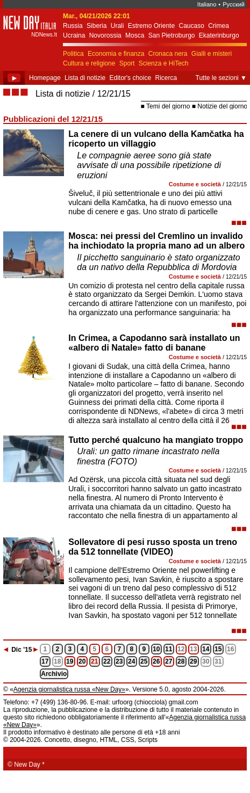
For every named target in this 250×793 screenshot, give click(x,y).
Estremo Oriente (151, 26)
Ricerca (166, 78)
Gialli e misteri (211, 53)
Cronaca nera (168, 53)
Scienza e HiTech (164, 63)
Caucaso (191, 26)
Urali (117, 26)
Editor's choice (130, 78)
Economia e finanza (116, 53)
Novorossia (105, 35)
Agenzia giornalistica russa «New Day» (69, 689)
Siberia (96, 26)
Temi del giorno (168, 106)
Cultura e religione (89, 63)
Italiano (206, 4)
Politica (73, 53)
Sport (127, 63)
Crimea (218, 26)
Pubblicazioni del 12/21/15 (53, 118)
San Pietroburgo (171, 35)
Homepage (45, 78)
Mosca (134, 35)
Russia (73, 26)
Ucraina (74, 35)
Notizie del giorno (222, 106)
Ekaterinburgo (219, 35)
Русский (234, 4)
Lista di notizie (85, 78)
